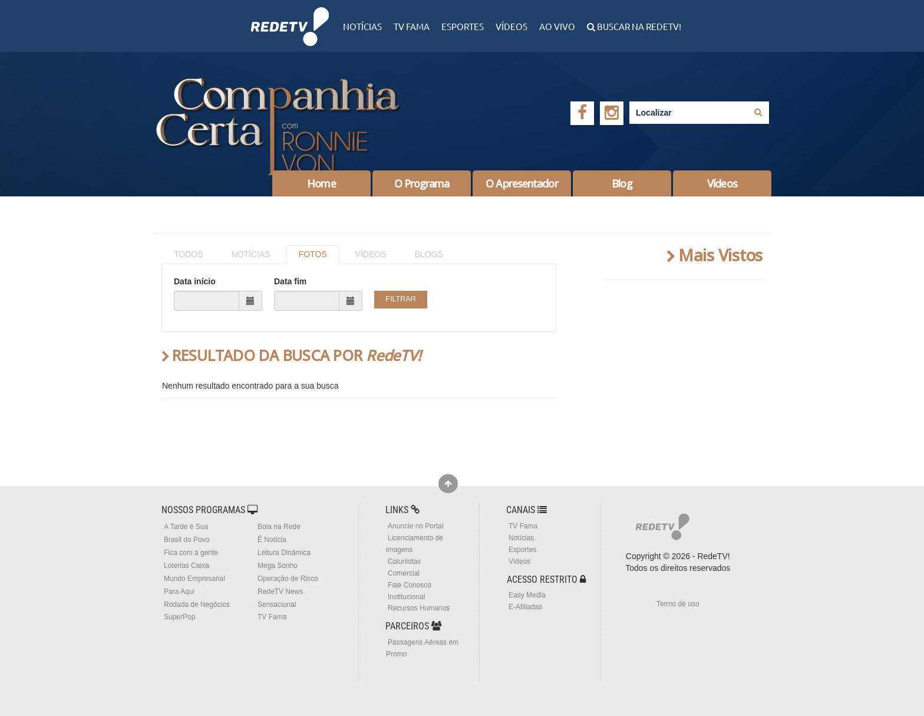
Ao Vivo (557, 26)
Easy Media (527, 595)
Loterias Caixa (186, 565)
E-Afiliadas (525, 607)
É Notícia (272, 540)
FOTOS (313, 254)
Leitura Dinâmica (284, 553)
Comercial (404, 573)
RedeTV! (290, 18)
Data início (195, 281)
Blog (622, 183)
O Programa (422, 183)
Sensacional (277, 604)
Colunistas (404, 561)
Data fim (290, 281)
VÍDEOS (371, 254)
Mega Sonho (278, 565)
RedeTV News (280, 591)
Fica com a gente (191, 553)
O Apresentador (521, 183)
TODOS (188, 254)
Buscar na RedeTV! (638, 26)
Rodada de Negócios (197, 604)
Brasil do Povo (186, 540)
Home (321, 183)
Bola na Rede (279, 527)
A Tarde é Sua (186, 527)
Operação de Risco (288, 578)
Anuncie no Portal (416, 526)
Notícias (362, 26)
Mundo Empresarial (194, 578)
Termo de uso (677, 604)
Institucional (406, 597)
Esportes (462, 26)
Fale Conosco (409, 585)
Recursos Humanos (419, 608)
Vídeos (511, 26)
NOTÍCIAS (251, 254)
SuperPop (179, 617)
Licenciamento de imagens (414, 544)
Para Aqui (179, 591)
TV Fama (412, 26)
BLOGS (429, 254)
